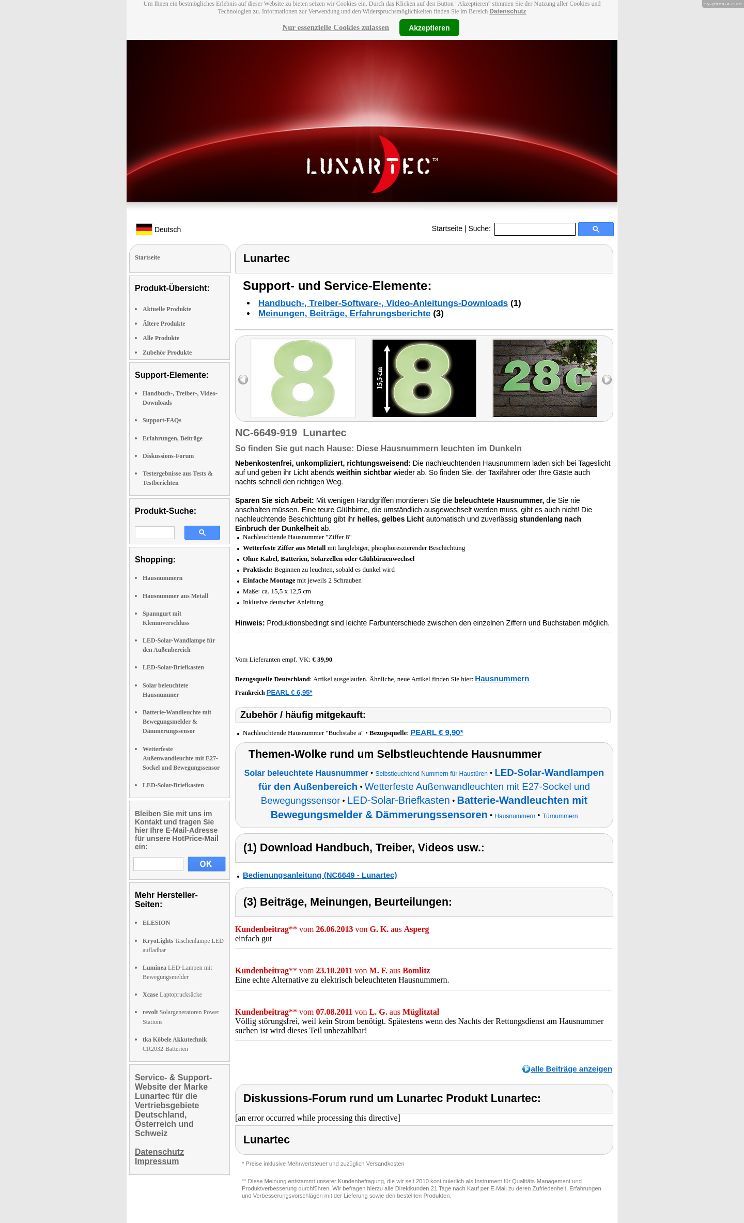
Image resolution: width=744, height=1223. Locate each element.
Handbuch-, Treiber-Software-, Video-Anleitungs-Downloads (383, 303)
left (243, 380)
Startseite (447, 228)
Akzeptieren (429, 27)
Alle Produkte (161, 338)
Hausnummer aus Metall (175, 596)
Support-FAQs (162, 420)
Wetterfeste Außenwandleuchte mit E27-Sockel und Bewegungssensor (181, 758)
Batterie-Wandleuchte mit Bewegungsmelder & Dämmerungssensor (177, 722)
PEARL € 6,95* (290, 692)
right (607, 380)
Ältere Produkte (164, 323)
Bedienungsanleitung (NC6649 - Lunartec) (320, 874)
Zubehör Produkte (167, 352)
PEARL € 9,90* (436, 732)
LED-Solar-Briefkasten (173, 667)
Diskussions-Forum (168, 456)
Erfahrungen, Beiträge (173, 438)
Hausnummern (162, 578)
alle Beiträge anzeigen (571, 1068)
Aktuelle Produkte (167, 309)
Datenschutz (507, 11)
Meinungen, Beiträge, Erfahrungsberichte (344, 313)
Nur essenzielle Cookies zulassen (335, 27)
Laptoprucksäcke (172, 994)
